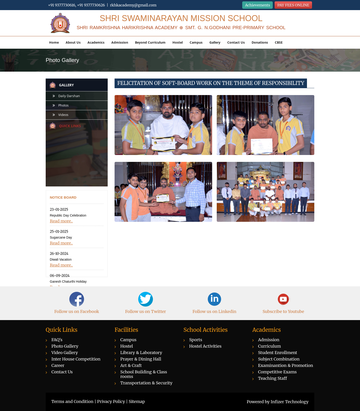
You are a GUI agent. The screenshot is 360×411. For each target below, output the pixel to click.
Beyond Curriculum (150, 42)
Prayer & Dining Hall (140, 359)
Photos (63, 105)
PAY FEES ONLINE (293, 5)
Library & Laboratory (141, 352)
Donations (260, 42)
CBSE (279, 42)
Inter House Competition (76, 359)
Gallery (214, 42)
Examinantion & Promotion (285, 365)
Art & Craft (131, 365)
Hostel (177, 42)
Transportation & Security (146, 383)
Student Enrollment (277, 352)
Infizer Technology (290, 401)
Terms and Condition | (74, 401)
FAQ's (56, 339)
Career (57, 365)
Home (54, 42)
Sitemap (137, 401)
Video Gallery (64, 352)
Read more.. (61, 221)
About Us (73, 42)
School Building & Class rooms (143, 374)
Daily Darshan (69, 96)
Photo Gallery (64, 346)
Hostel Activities (205, 346)
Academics (95, 42)
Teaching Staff (272, 378)
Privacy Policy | (113, 401)
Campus (196, 42)
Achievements (257, 5)
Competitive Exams (277, 371)
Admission (119, 42)
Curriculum (269, 346)
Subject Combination (279, 359)
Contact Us (236, 42)
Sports (195, 339)
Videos (63, 115)
